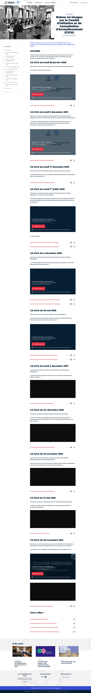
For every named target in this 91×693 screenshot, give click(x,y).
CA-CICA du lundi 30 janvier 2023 (12, 53)
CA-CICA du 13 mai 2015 (11, 82)
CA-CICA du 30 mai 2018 (11, 69)
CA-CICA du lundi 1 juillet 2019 (12, 64)
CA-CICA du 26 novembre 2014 (12, 85)
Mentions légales (26, 691)
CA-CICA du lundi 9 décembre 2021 (10, 57)
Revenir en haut (8, 91)
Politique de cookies (58, 691)
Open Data (50, 691)
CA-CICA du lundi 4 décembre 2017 (10, 72)
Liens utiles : (9, 88)
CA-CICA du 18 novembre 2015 (12, 79)
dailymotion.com (49, 566)
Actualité (8, 50)
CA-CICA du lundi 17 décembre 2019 (10, 60)
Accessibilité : (39, 691)
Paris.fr (58, 688)
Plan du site (65, 691)
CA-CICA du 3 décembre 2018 (12, 67)
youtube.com (48, 87)
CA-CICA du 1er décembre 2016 (12, 76)
